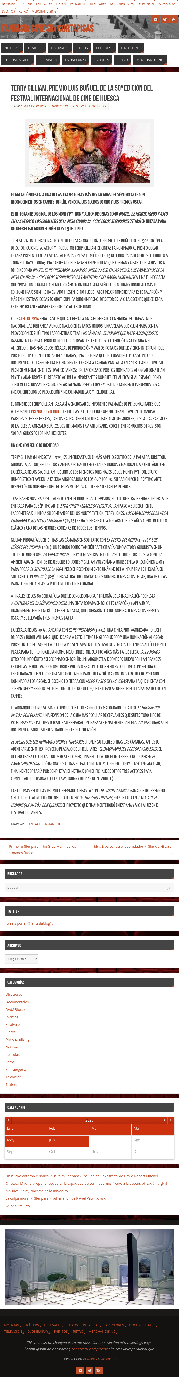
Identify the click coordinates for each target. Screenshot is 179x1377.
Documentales (131, 4)
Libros (65, 4)
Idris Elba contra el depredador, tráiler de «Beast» (135, 849)
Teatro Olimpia (27, 318)
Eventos (34, 11)
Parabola (90, 1359)
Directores (105, 4)
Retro (50, 11)
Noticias (9, 4)
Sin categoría (16, 1069)
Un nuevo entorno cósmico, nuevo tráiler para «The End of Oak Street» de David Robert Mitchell (82, 1176)
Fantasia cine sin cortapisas (47, 28)
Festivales (47, 4)
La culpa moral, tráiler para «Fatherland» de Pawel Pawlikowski (56, 1198)
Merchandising (72, 11)
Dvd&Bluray (12, 11)
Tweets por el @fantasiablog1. (29, 923)
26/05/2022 (59, 106)
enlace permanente (45, 824)
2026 (89, 1120)
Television (157, 4)
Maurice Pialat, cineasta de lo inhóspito (37, 1191)
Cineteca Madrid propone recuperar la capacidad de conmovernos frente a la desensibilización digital (86, 1183)
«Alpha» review (18, 1206)
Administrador (34, 106)
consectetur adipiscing (89, 1349)
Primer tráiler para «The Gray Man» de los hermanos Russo (46, 849)
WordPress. (109, 1359)
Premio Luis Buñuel (46, 411)
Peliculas (83, 4)
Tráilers (28, 4)
